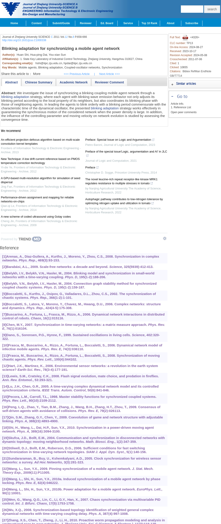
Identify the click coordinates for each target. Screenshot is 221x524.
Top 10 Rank (149, 23)
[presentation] (11, 82)
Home (14, 23)
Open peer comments (183, 112)
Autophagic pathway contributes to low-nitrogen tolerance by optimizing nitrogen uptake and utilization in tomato (124, 201)
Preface (92, 168)
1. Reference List (181, 107)
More (36, 74)
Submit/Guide (61, 23)
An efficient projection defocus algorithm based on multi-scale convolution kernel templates (40, 141)
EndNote (206, 71)
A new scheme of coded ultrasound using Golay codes (36, 216)
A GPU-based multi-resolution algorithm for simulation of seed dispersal (40, 180)
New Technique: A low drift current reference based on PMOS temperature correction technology (40, 161)
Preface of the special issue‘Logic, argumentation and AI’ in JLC (126, 154)
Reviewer (86, 23)
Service (128, 23)
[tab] (11, 82)
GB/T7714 (176, 75)
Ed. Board (107, 23)
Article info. (177, 103)
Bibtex (186, 71)
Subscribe (191, 23)
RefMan (195, 71)
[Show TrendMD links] (165, 238)
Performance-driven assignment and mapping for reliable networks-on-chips (37, 199)
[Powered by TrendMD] (21, 239)
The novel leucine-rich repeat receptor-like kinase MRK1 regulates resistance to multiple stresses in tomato (121, 182)
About (171, 23)
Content (36, 23)
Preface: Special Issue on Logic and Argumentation (120, 140)
